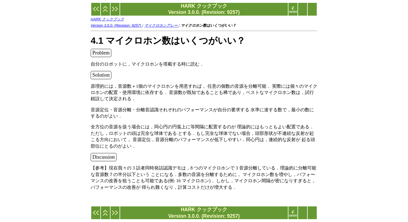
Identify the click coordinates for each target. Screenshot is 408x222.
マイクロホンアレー (161, 25)
